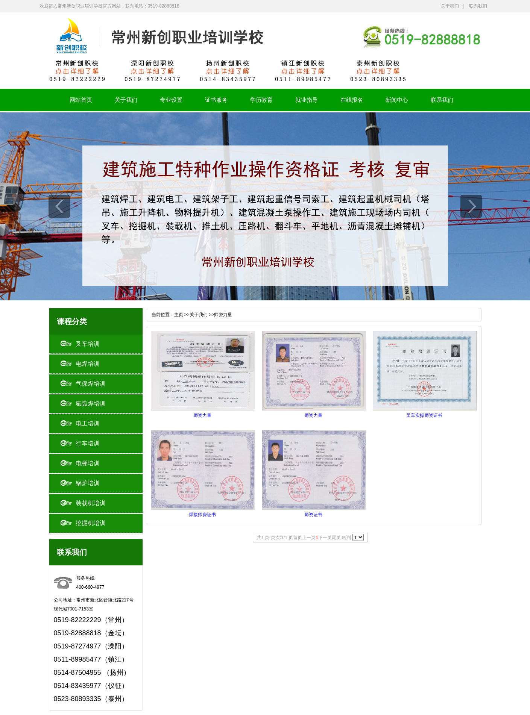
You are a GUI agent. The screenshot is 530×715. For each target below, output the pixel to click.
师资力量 (223, 314)
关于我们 (450, 6)
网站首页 (81, 100)
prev (59, 206)
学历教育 (261, 100)
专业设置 (171, 100)
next (471, 206)
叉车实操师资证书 (424, 415)
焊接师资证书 (202, 514)
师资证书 (313, 514)
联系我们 (478, 6)
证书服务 (216, 100)
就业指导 (306, 100)
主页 (178, 314)
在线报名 (351, 100)
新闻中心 (397, 100)
